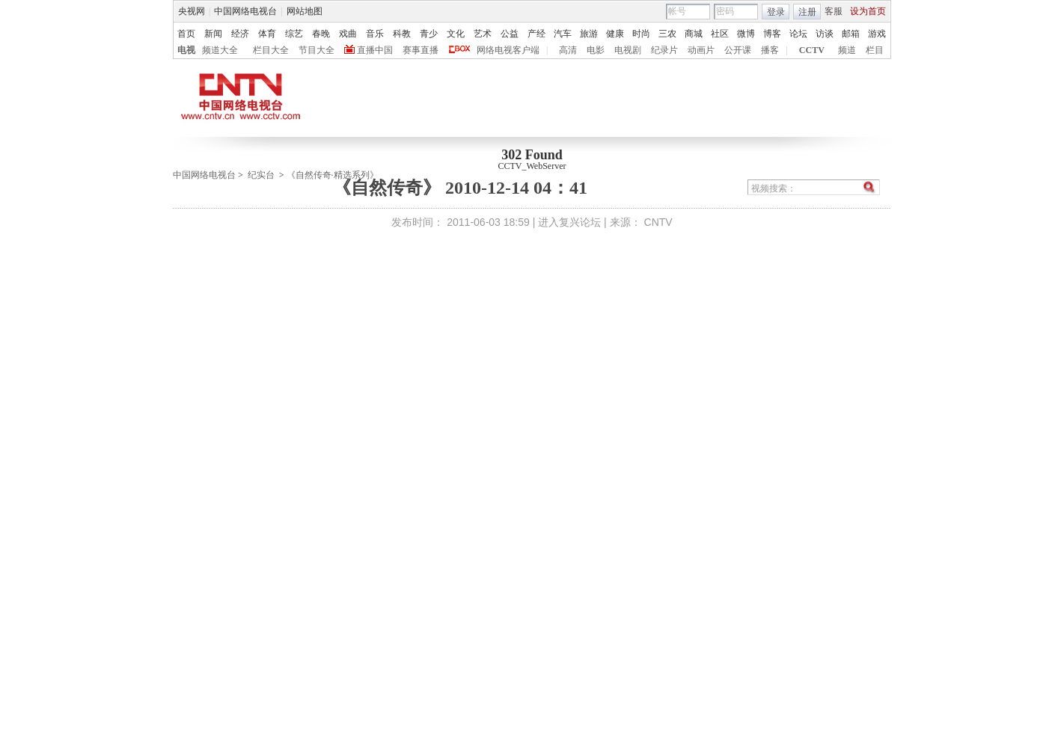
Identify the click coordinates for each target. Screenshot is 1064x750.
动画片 (701, 50)
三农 (667, 33)
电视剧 (627, 50)
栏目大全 (271, 50)
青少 (429, 33)
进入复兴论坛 (569, 222)
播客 (770, 50)
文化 (456, 33)
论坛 (798, 33)
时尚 (641, 33)
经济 (240, 33)
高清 (568, 50)
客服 (834, 11)
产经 (536, 33)
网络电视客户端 (508, 50)
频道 (847, 50)
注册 (807, 12)
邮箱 (851, 33)
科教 (402, 33)
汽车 (563, 33)
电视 (186, 50)
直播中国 (375, 50)
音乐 (375, 33)
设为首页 (868, 11)
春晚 (321, 33)
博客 (772, 33)
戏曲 (348, 33)
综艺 (294, 33)
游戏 (877, 33)
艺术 (483, 33)
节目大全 (316, 50)
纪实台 (261, 175)
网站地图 (304, 11)
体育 (267, 33)
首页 (186, 33)
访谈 (825, 33)
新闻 (213, 33)
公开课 (737, 50)
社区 (720, 33)
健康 (615, 33)
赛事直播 (420, 50)
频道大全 (220, 50)
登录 (776, 12)
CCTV (812, 50)
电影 (596, 50)
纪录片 (664, 50)
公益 (510, 33)
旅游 (589, 33)
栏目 (875, 50)
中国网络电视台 (245, 11)
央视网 (191, 11)
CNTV (658, 222)
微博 (746, 33)
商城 (694, 33)
